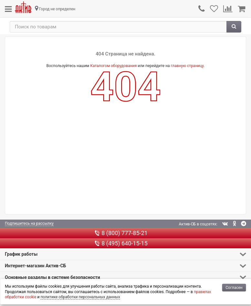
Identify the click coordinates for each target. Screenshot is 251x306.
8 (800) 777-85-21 (121, 233)
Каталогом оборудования (113, 66)
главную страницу (187, 66)
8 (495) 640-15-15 (121, 243)
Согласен (234, 287)
